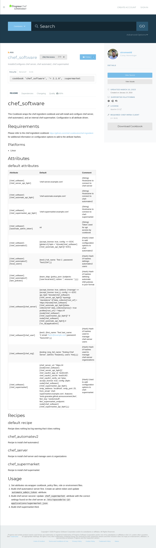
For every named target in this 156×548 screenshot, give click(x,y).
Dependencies (27, 93)
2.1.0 (52, 57)
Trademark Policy (105, 541)
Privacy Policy (77, 541)
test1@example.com (57, 335)
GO (142, 26)
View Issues (130, 82)
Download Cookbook (130, 126)
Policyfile (12, 72)
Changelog (41, 93)
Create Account (126, 7)
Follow (89, 57)
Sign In (144, 7)
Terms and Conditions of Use (58, 541)
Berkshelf (22, 72)
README (14, 93)
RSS (11, 52)
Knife (31, 72)
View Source (130, 75)
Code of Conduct (39, 541)
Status (117, 541)
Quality (56, 93)
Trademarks (14, 536)
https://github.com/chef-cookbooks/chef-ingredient (71, 133)
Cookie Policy (90, 541)
